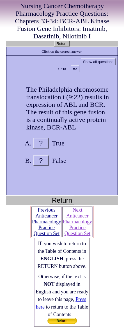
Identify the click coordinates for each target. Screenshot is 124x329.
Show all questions (98, 62)
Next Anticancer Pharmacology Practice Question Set (77, 221)
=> (75, 69)
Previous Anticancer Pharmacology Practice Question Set (46, 221)
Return (61, 43)
